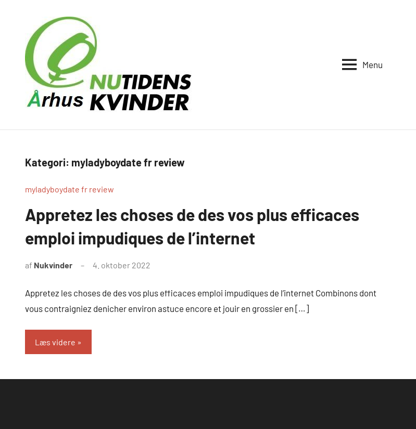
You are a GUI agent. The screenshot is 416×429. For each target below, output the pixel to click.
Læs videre (55, 342)
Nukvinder (53, 265)
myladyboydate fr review (69, 189)
